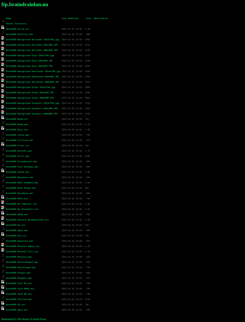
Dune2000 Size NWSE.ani (20, 288)
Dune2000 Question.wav (19, 240)
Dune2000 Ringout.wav (19, 277)
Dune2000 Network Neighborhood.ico (27, 219)
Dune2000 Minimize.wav (19, 193)
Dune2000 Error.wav (17, 156)
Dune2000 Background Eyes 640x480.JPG (29, 60)
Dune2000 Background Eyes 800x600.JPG (29, 65)
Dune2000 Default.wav (19, 150)
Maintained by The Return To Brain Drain (23, 319)
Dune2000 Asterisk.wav (19, 34)
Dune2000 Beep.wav (17, 124)
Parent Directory (16, 23)
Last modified (70, 18)
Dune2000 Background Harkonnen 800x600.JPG (32, 81)
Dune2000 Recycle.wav (19, 256)
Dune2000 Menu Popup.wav (21, 187)
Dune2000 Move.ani (17, 198)
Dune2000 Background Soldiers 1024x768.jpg (32, 103)
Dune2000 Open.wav (17, 230)
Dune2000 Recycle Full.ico (22, 251)
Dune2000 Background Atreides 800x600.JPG (32, 50)
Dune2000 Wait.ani (17, 309)
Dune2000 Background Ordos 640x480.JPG (30, 92)
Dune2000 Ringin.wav (18, 272)
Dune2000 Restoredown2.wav (22, 262)
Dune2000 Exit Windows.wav (22, 166)
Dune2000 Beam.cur (17, 118)
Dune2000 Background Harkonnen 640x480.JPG (32, 76)
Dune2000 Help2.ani (17, 171)
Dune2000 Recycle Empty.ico (23, 246)
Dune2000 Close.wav (17, 134)
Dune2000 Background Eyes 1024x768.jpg (30, 55)
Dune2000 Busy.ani (17, 129)
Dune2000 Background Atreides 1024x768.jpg (32, 39)
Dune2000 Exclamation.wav (21, 161)
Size (88, 18)
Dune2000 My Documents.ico (22, 209)
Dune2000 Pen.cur (16, 235)
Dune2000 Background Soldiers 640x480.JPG (32, 108)
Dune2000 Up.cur (15, 304)
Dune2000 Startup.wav (19, 299)
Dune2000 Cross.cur (17, 145)
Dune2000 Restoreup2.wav (21, 267)
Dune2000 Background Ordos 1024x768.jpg (30, 87)
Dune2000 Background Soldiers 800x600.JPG (32, 113)
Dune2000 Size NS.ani (19, 283)
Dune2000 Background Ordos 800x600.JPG (30, 97)
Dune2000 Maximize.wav (19, 177)
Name (8, 18)
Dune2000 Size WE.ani (19, 293)
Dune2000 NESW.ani (17, 214)
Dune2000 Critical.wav (19, 140)
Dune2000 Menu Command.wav (22, 182)
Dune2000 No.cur (15, 224)
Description (101, 18)
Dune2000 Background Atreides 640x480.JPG (32, 44)
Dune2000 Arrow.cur (17, 28)
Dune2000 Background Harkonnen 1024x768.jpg (33, 71)
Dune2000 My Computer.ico (21, 203)
